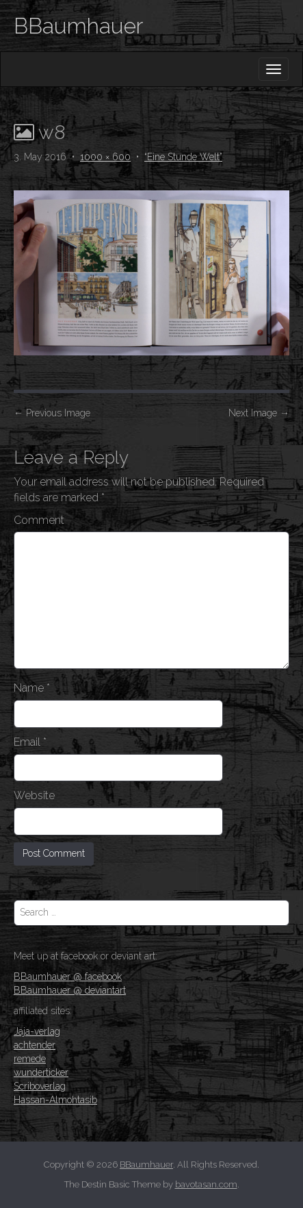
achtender (34, 1045)
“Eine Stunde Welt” (183, 156)
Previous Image (52, 412)
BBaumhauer (78, 25)
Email (30, 741)
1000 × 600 (105, 156)
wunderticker (41, 1072)
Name (32, 687)
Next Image (258, 412)
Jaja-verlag (37, 1031)
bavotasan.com (206, 1184)
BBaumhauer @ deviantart (70, 990)
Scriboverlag (40, 1086)
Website (34, 795)
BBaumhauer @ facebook (68, 976)
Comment (39, 520)
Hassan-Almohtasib (55, 1099)
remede (30, 1058)
